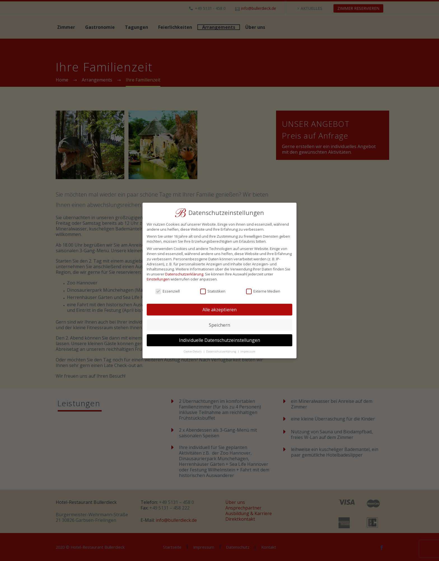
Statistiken (212, 291)
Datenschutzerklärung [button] (221, 351)
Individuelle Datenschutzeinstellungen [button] (219, 340)
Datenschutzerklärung (184, 274)
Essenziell (167, 291)
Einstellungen (158, 279)
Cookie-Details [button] (193, 351)
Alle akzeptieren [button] (219, 310)
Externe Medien (263, 291)
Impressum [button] (247, 351)
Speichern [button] (219, 325)
